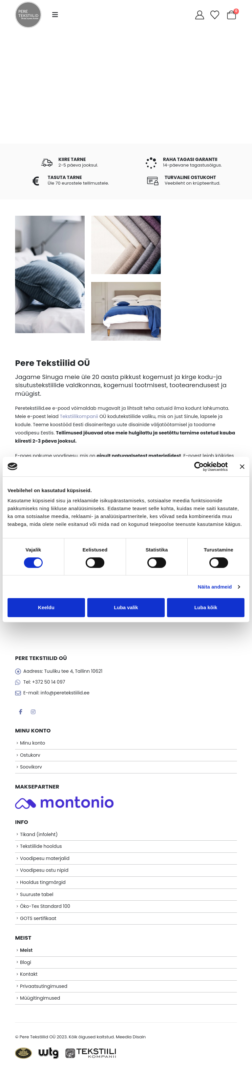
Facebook (21, 713)
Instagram (33, 713)
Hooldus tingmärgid (43, 887)
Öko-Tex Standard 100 (45, 912)
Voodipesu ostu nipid (44, 874)
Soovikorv (31, 769)
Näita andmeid (215, 586)
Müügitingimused (40, 1007)
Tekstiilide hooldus (41, 850)
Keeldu (46, 607)
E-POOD (126, 102)
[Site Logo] (28, 15)
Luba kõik (205, 607)
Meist (26, 957)
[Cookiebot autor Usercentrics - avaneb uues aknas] (199, 466)
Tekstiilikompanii (79, 416)
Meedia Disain (131, 1046)
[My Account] (199, 14)
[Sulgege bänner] (242, 466)
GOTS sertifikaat (38, 925)
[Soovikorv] (215, 14)
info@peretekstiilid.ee (64, 693)
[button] (55, 14)
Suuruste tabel (36, 900)
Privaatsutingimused (43, 995)
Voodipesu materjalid (45, 862)
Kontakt (28, 982)
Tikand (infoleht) (39, 837)
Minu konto (32, 744)
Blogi (25, 970)
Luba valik (126, 607)
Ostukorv (30, 757)
